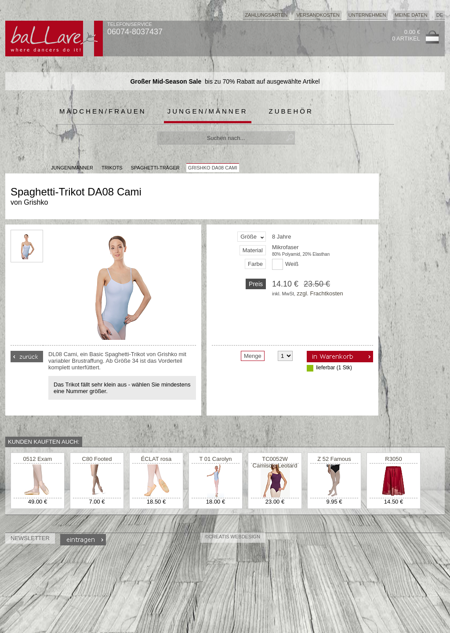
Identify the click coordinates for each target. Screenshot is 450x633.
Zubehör (291, 111)
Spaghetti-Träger (155, 167)
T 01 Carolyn (215, 459)
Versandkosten (317, 15)
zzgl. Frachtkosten (320, 293)
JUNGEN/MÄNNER (72, 167)
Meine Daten (411, 15)
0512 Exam (37, 459)
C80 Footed (97, 459)
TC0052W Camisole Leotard (275, 462)
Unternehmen (367, 15)
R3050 (393, 459)
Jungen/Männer (207, 111)
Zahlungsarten (266, 15)
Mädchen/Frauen (102, 111)
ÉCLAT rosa (156, 459)
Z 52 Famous (334, 459)
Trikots (112, 167)
